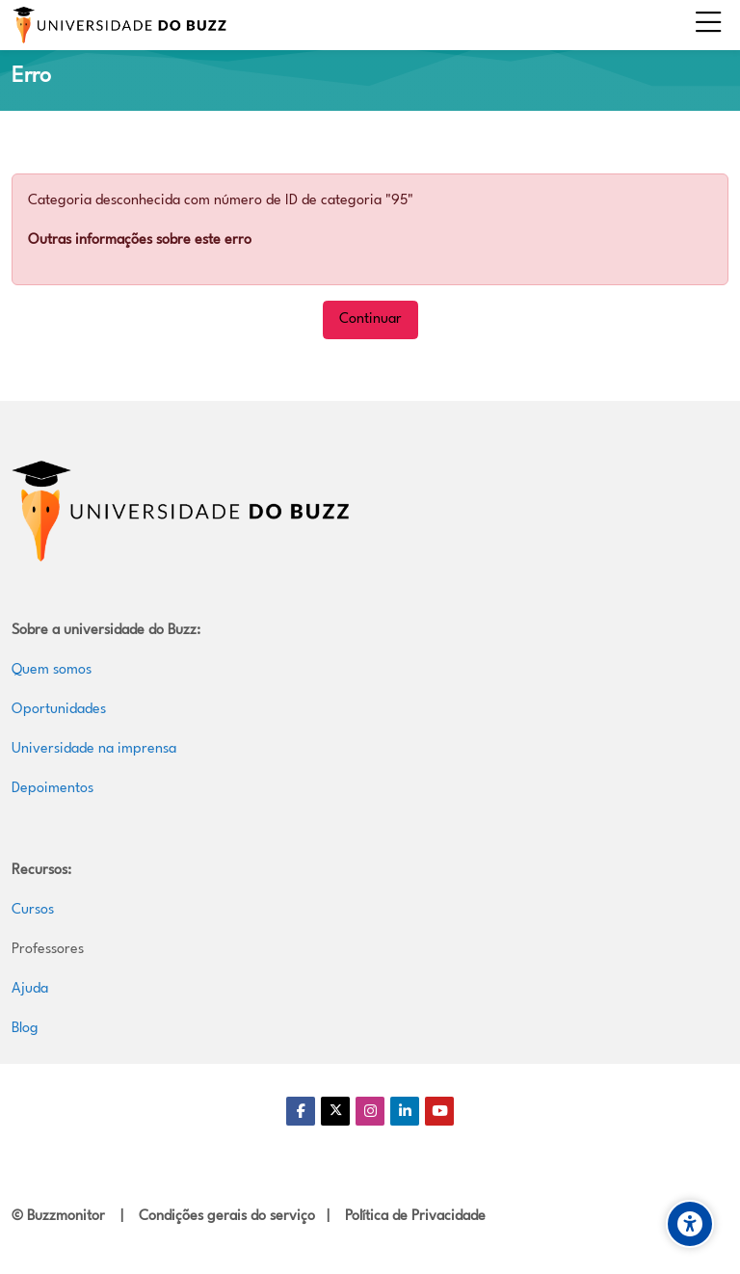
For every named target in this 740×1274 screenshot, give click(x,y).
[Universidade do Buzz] (119, 25)
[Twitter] (335, 1111)
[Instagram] (370, 1111)
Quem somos (52, 670)
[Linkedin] (404, 1111)
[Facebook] (300, 1111)
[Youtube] (439, 1111)
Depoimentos (52, 789)
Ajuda (30, 989)
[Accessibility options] (690, 1224)
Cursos (33, 910)
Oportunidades (59, 710)
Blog (25, 1029)
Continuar (370, 319)
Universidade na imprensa (94, 749)
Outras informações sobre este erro (139, 240)
